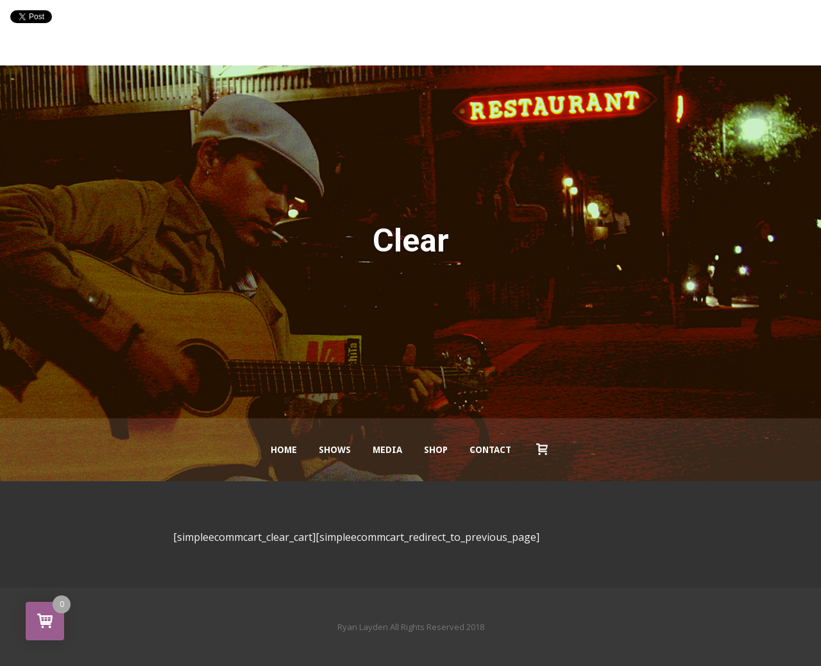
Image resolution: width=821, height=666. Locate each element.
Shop (436, 450)
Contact (490, 450)
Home (284, 450)
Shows (335, 450)
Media (387, 450)
